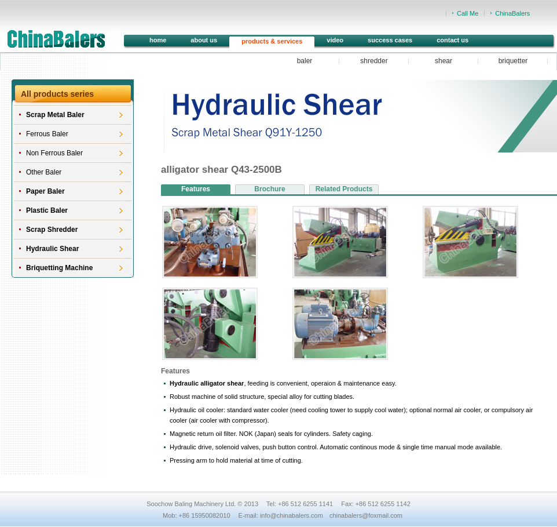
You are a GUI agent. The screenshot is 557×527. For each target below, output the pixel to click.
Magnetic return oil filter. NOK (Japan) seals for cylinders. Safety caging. (271, 433)
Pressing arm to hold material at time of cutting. (236, 460)
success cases (390, 40)
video (335, 40)
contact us (452, 40)
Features (195, 189)
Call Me (467, 13)
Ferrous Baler (47, 134)
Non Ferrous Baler (54, 153)
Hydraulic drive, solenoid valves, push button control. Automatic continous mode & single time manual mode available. (336, 447)
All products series (57, 94)
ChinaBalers (512, 13)
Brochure (269, 189)
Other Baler (43, 172)
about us (203, 40)
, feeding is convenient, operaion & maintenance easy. (283, 383)
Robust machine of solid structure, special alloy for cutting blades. (262, 396)
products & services (271, 41)
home (157, 40)
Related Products (344, 189)
